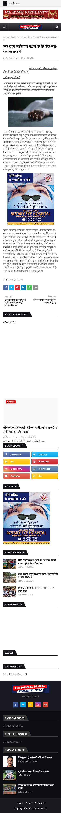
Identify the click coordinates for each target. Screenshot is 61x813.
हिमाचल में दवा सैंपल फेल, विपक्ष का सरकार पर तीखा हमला (36, 589)
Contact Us (40, 803)
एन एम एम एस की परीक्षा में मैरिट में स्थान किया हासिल (35, 787)
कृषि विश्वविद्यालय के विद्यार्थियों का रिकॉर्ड (33, 771)
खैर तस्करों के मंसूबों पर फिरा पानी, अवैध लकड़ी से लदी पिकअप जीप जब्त (30, 429)
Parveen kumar (12, 58)
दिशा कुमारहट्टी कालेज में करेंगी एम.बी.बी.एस (35, 757)
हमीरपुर (12, 279)
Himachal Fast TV (39, 808)
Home (6, 37)
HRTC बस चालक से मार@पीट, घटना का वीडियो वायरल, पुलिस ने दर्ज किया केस (37, 562)
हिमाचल (13, 37)
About (29, 803)
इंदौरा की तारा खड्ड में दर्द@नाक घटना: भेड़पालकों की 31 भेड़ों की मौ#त (38, 575)
